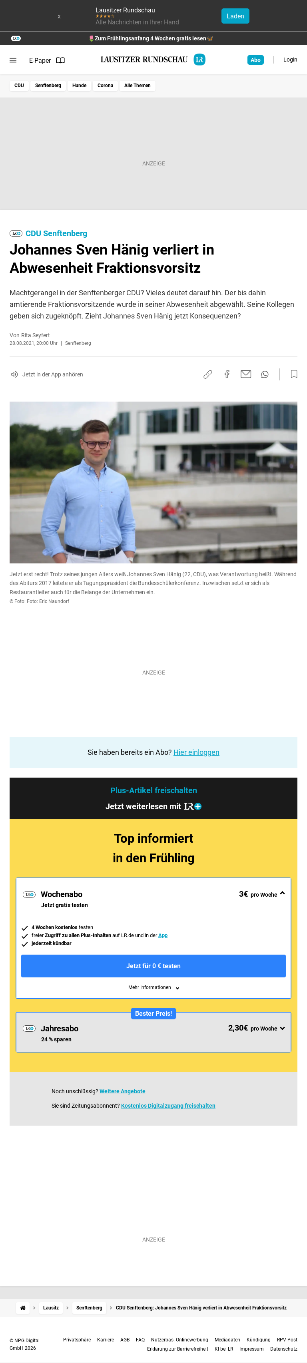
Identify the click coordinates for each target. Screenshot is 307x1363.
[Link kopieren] (208, 374)
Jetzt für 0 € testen (153, 966)
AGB (125, 1340)
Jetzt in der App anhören (52, 374)
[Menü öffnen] (13, 60)
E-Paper (47, 60)
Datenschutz (283, 1349)
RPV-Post (287, 1340)
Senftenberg (48, 85)
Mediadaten (227, 1340)
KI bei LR (224, 1349)
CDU (19, 85)
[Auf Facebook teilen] (227, 374)
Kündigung (259, 1340)
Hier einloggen (196, 752)
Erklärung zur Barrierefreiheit (177, 1349)
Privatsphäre (77, 1340)
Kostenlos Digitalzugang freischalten (168, 1105)
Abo (256, 60)
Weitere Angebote (123, 1091)
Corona (105, 85)
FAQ (140, 1340)
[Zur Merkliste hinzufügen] (291, 374)
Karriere (105, 1340)
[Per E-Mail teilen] (246, 374)
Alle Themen (137, 85)
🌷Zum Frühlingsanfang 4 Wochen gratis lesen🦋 (150, 38)
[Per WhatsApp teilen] (265, 374)
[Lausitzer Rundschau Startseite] (153, 60)
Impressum (251, 1349)
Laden (235, 16)
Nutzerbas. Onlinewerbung (179, 1340)
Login (290, 59)
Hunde (79, 85)
